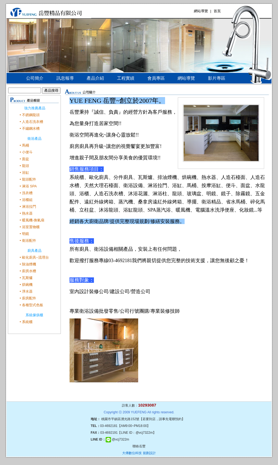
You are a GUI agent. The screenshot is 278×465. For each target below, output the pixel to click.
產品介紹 (95, 78)
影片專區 (216, 78)
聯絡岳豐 (139, 446)
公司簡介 (34, 78)
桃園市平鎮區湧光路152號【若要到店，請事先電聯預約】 (143, 419)
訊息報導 (65, 78)
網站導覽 (201, 11)
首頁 (217, 11)
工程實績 (125, 78)
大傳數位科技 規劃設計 (139, 453)
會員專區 (156, 78)
